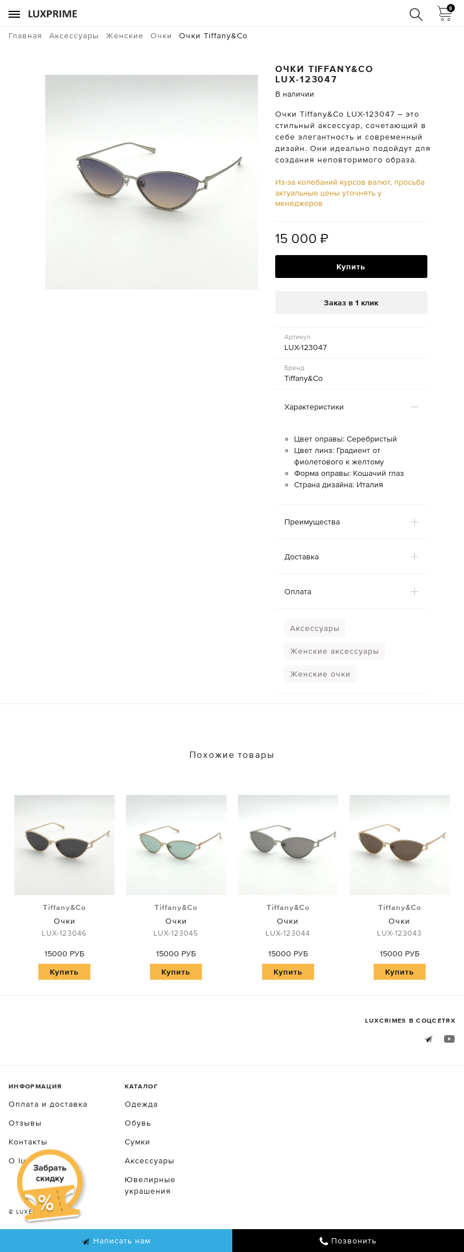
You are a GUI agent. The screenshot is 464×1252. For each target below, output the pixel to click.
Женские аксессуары (334, 650)
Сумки (137, 1141)
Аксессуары (315, 628)
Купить (351, 266)
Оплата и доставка (48, 1103)
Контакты (28, 1141)
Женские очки (320, 673)
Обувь (138, 1122)
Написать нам (115, 1241)
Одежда (141, 1103)
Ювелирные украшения (150, 1185)
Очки (64, 921)
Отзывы (25, 1122)
